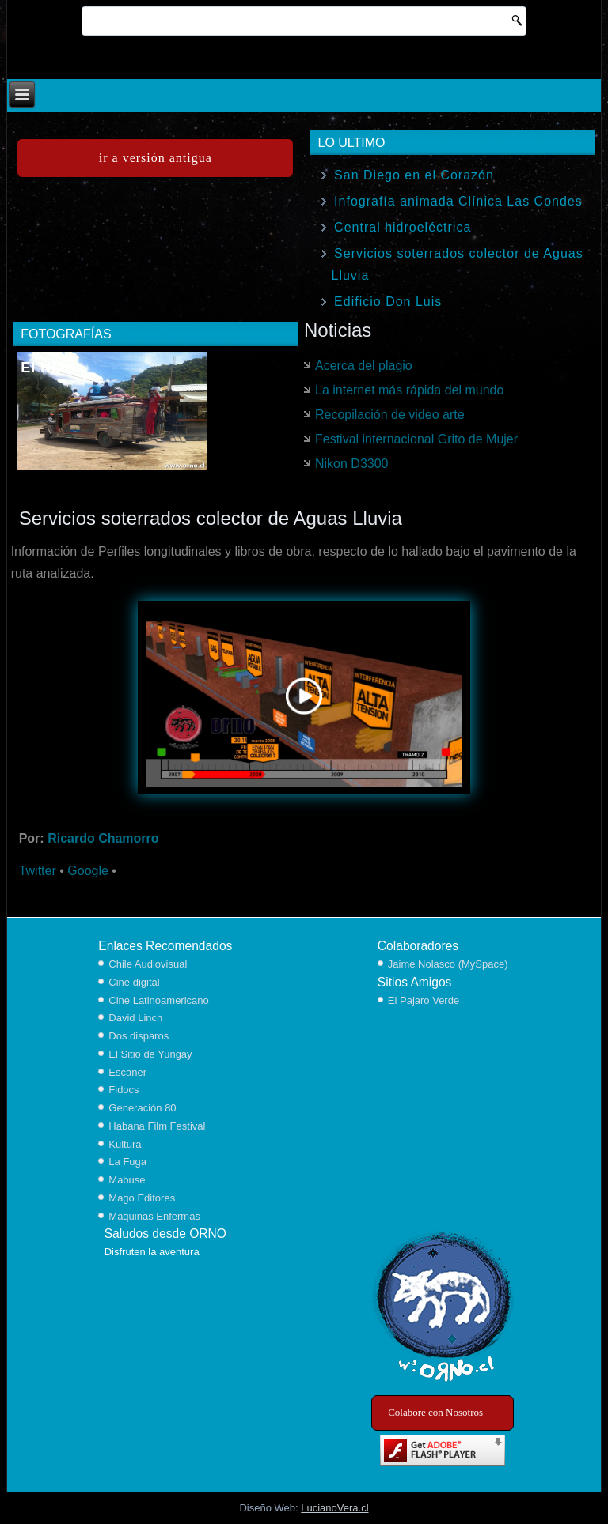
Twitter (37, 870)
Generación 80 (142, 1108)
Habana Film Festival (156, 1126)
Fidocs (123, 1090)
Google (87, 870)
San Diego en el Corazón (414, 175)
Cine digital (133, 982)
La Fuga (127, 1162)
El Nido (48, 367)
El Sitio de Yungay (150, 1054)
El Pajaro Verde (423, 1000)
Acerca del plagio (363, 365)
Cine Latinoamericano (158, 1000)
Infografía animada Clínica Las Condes (458, 201)
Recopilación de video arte (390, 414)
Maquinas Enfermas (154, 1216)
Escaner (127, 1072)
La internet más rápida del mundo (409, 390)
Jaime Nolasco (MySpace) (448, 964)
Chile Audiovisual (147, 964)
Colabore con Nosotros (435, 1412)
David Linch (135, 1018)
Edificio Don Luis (388, 301)
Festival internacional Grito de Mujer (416, 439)
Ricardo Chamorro (103, 838)
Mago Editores (141, 1198)
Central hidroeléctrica (402, 227)
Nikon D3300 (352, 463)
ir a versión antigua (155, 157)
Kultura (124, 1144)
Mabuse (126, 1180)
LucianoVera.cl (334, 1508)
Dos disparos (138, 1036)
